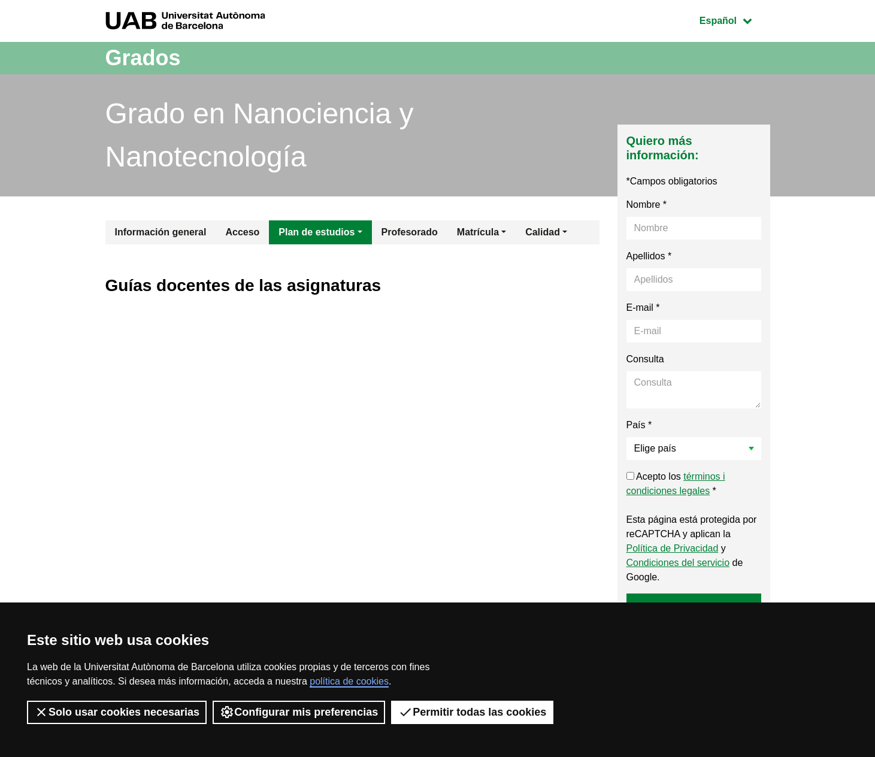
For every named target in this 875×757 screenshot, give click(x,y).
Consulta (645, 359)
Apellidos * (649, 256)
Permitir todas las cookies (472, 712)
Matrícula (478, 232)
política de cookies (349, 681)
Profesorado (410, 232)
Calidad (542, 232)
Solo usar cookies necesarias (116, 712)
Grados (143, 58)
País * (639, 425)
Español (734, 19)
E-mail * (643, 307)
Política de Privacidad (672, 548)
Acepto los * (675, 483)
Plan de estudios (316, 232)
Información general (161, 232)
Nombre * (646, 204)
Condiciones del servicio (678, 563)
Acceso (242, 232)
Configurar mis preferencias (299, 712)
